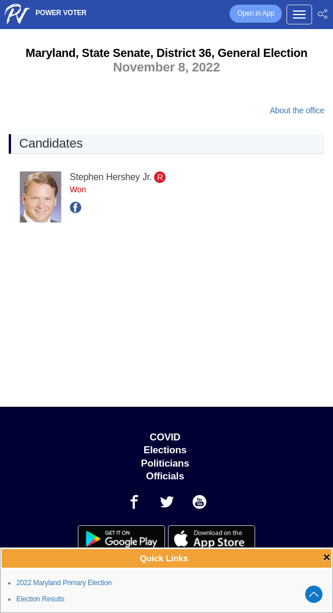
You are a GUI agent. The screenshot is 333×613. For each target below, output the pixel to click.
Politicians (165, 463)
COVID (165, 437)
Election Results (40, 599)
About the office (297, 110)
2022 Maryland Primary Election (64, 583)
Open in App (255, 13)
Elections (165, 450)
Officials (165, 476)
